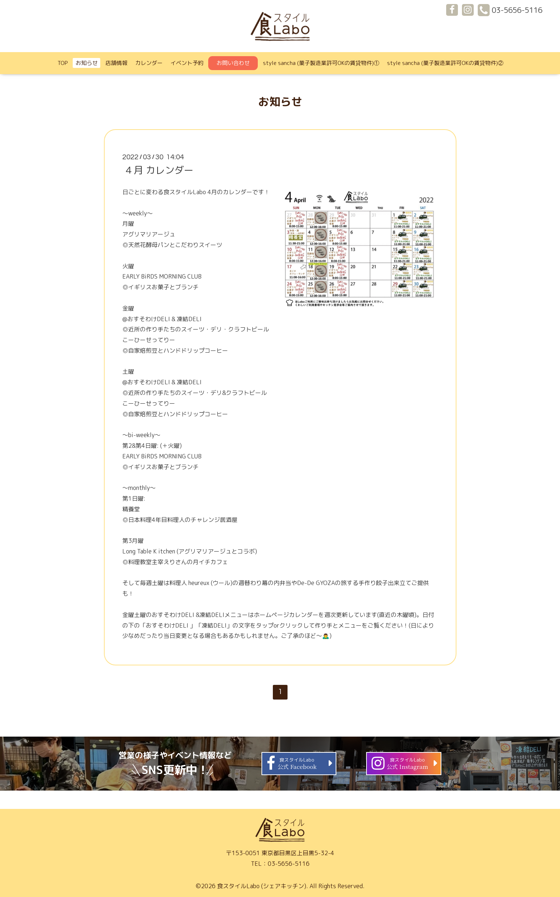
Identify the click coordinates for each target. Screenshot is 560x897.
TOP (63, 63)
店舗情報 (116, 63)
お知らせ (87, 63)
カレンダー (149, 63)
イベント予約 (186, 63)
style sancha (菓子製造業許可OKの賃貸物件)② (445, 63)
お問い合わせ (233, 63)
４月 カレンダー (159, 170)
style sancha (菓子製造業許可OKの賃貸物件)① (321, 63)
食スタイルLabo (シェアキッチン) (261, 886)
